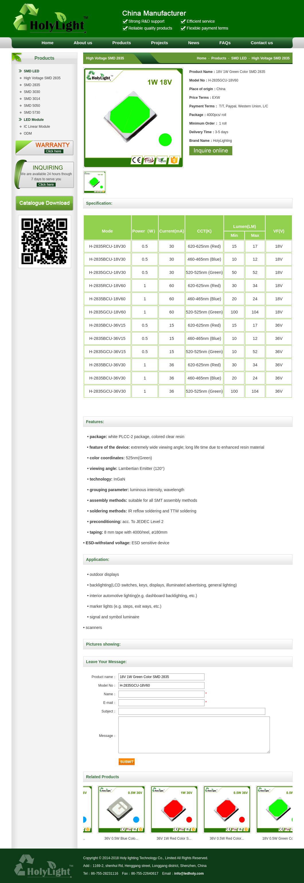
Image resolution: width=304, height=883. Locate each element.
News (193, 42)
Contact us (262, 42)
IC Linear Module (37, 127)
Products (121, 42)
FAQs (225, 42)
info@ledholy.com (189, 874)
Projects (159, 42)
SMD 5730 (32, 113)
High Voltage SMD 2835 (42, 78)
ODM (28, 133)
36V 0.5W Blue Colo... (124, 838)
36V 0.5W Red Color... (229, 838)
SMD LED (31, 71)
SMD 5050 (32, 106)
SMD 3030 (32, 92)
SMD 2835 (32, 85)
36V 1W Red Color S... (176, 838)
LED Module (34, 120)
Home (48, 42)
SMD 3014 (32, 99)
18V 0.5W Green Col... (282, 838)
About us (83, 42)
